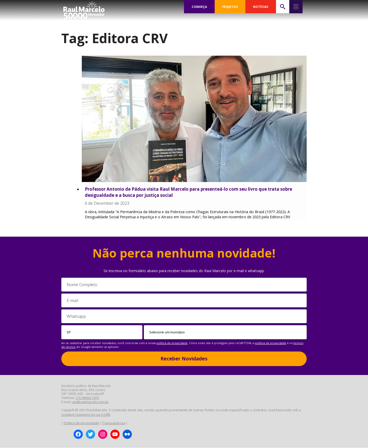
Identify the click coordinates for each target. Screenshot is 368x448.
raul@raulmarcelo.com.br (90, 402)
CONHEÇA (199, 6)
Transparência (113, 423)
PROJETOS (230, 6)
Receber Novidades (184, 359)
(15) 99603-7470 (87, 398)
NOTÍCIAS (260, 6)
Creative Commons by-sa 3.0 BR (85, 415)
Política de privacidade (81, 423)
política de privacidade (172, 343)
